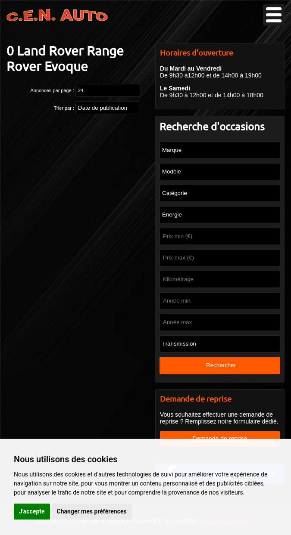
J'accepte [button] (32, 511)
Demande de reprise (220, 438)
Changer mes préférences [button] (92, 511)
